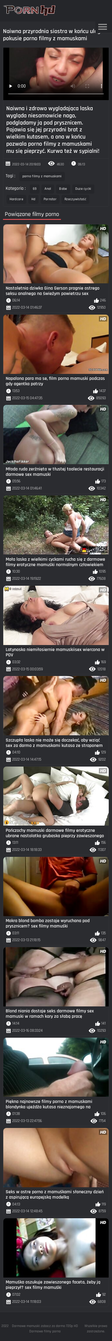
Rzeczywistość (75, 199)
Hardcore (16, 199)
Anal (48, 189)
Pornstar (50, 199)
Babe (63, 189)
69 (35, 189)
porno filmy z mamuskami (42, 176)
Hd (33, 199)
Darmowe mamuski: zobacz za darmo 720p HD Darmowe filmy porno (45, 1329)
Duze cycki (83, 189)
